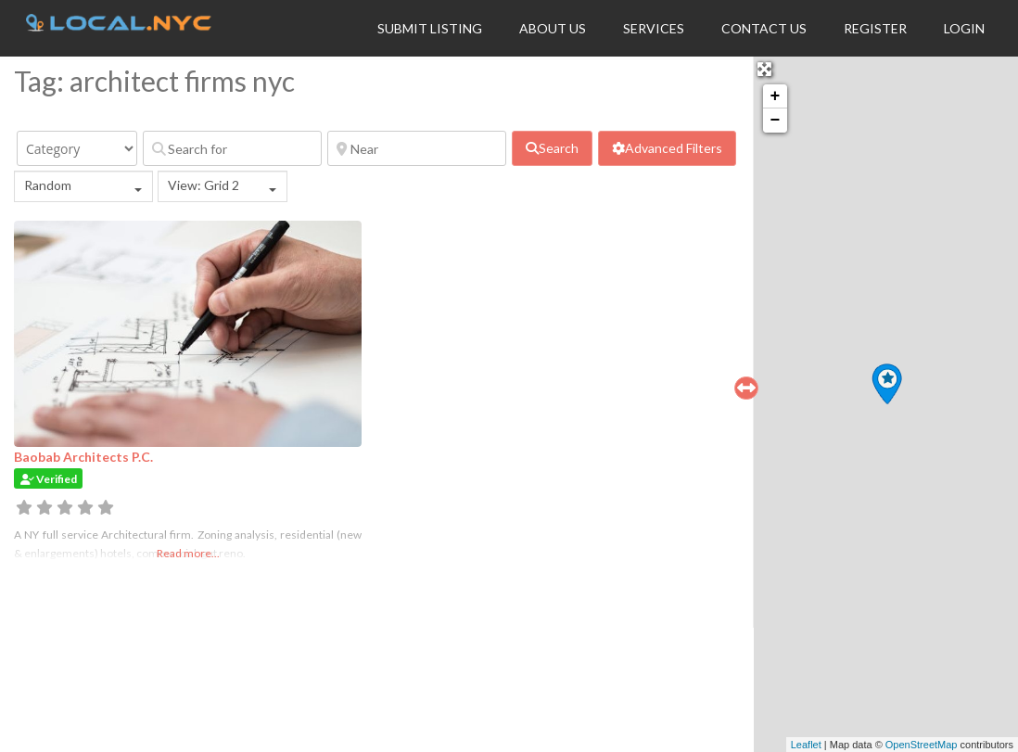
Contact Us (764, 28)
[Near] (416, 148)
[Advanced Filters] (667, 148)
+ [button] (775, 96)
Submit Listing (429, 28)
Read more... (188, 553)
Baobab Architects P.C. (83, 457)
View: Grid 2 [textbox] (203, 185)
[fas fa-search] (552, 148)
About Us (552, 28)
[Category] (77, 148)
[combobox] (83, 186)
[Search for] (232, 148)
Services (653, 28)
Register (875, 28)
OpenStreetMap (921, 744)
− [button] (775, 120)
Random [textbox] (47, 185)
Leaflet (806, 744)
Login (964, 28)
